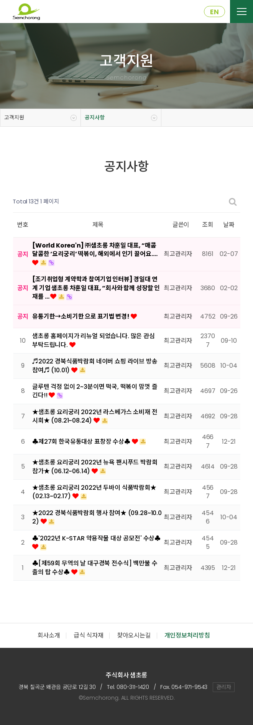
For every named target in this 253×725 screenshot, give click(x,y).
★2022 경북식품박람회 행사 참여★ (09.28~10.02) (97, 517)
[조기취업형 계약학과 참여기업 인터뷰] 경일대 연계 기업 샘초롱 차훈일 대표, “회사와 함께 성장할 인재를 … (96, 288)
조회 (208, 224)
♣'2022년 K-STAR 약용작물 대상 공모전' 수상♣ (96, 538)
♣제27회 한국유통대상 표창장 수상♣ (82, 441)
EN (214, 12)
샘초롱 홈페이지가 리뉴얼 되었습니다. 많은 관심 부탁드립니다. (93, 340)
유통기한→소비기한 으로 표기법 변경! (81, 316)
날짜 (229, 224)
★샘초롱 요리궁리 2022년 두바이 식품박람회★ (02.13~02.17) (94, 491)
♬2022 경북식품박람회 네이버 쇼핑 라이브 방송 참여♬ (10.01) (95, 365)
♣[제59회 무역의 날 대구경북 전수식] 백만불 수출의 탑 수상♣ (95, 567)
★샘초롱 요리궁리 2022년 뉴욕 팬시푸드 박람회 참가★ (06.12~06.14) (95, 466)
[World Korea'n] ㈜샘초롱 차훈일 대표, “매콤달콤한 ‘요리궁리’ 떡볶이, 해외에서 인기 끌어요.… (94, 249)
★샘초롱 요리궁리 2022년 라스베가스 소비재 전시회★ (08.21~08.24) (95, 416)
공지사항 (94, 117)
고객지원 (14, 117)
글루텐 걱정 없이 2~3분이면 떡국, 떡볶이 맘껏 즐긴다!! (94, 391)
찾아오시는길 (134, 635)
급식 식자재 (89, 635)
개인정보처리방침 (187, 635)
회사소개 (49, 635)
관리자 (223, 687)
